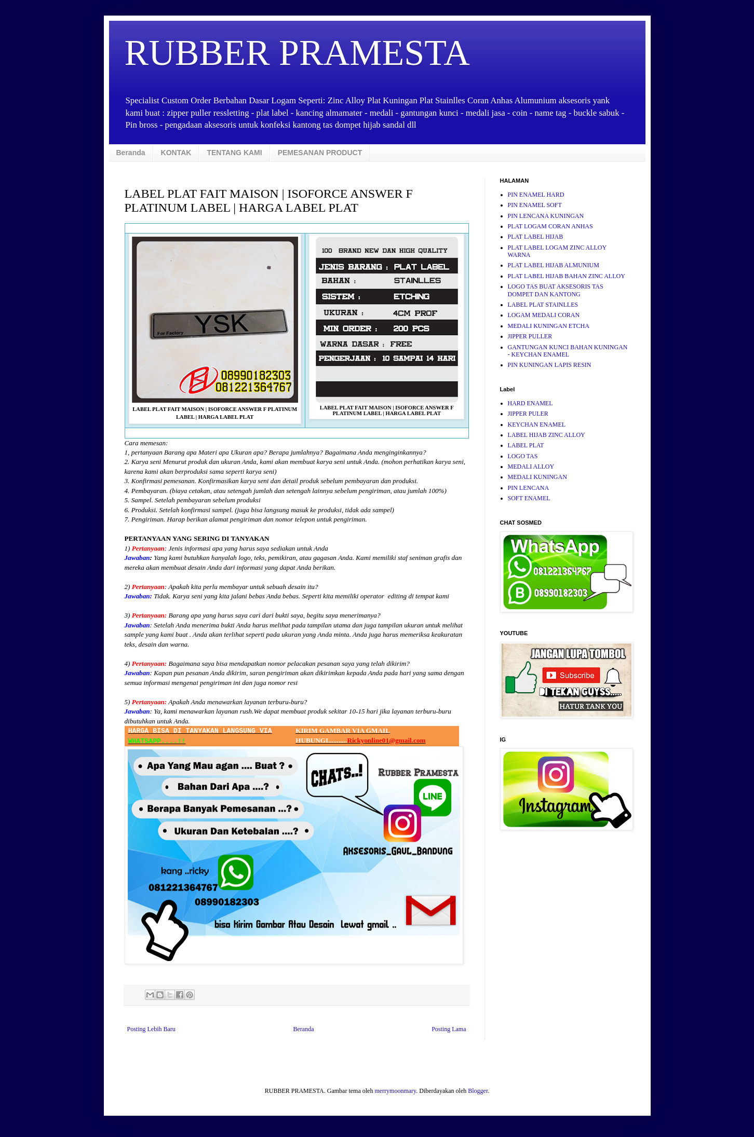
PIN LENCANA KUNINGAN (546, 216)
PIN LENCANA (528, 487)
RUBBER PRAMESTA (297, 53)
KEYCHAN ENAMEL (537, 424)
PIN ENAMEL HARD (536, 194)
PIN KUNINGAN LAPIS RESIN (549, 364)
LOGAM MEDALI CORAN (544, 315)
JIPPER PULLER (530, 336)
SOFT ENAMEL (529, 498)
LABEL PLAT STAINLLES (543, 304)
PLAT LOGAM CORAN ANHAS (550, 226)
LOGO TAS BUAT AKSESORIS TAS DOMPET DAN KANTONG (555, 290)
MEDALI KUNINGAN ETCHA (548, 326)
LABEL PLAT (526, 445)
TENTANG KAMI (234, 152)
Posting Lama (449, 1029)
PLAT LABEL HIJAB (535, 236)
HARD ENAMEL (530, 403)
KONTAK (176, 152)
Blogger (478, 1090)
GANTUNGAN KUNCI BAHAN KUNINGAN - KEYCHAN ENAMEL (568, 351)
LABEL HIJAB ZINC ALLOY (546, 435)
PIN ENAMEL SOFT (535, 205)
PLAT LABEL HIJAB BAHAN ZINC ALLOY (566, 276)
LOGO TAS (523, 456)
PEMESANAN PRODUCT (320, 152)
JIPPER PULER (528, 413)
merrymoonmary (395, 1090)
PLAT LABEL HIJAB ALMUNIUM (553, 265)
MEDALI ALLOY (531, 466)
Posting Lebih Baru (151, 1029)
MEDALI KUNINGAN (537, 477)
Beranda (130, 152)
